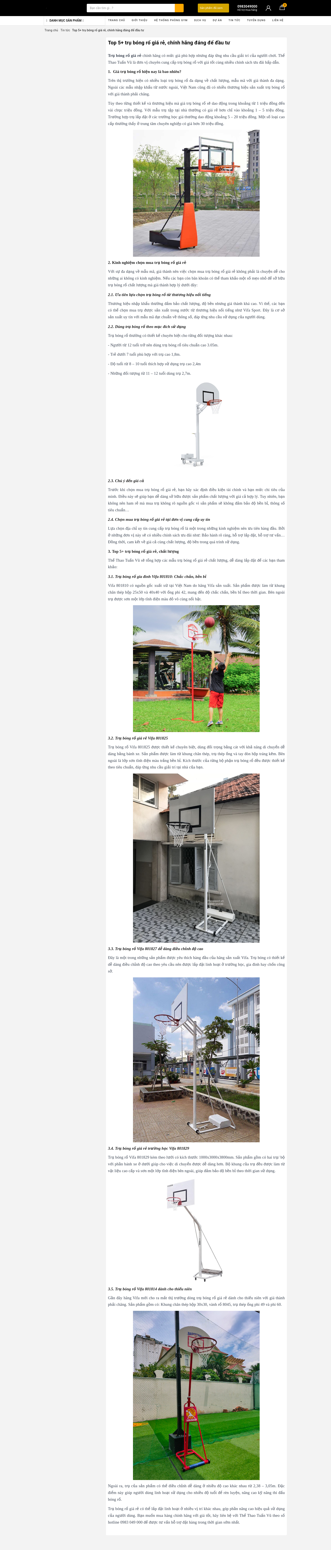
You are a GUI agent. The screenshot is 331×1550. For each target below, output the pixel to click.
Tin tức (234, 20)
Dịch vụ (200, 20)
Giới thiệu (140, 20)
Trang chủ (116, 20)
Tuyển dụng (256, 20)
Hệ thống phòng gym (171, 20)
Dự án (217, 20)
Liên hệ (278, 20)
